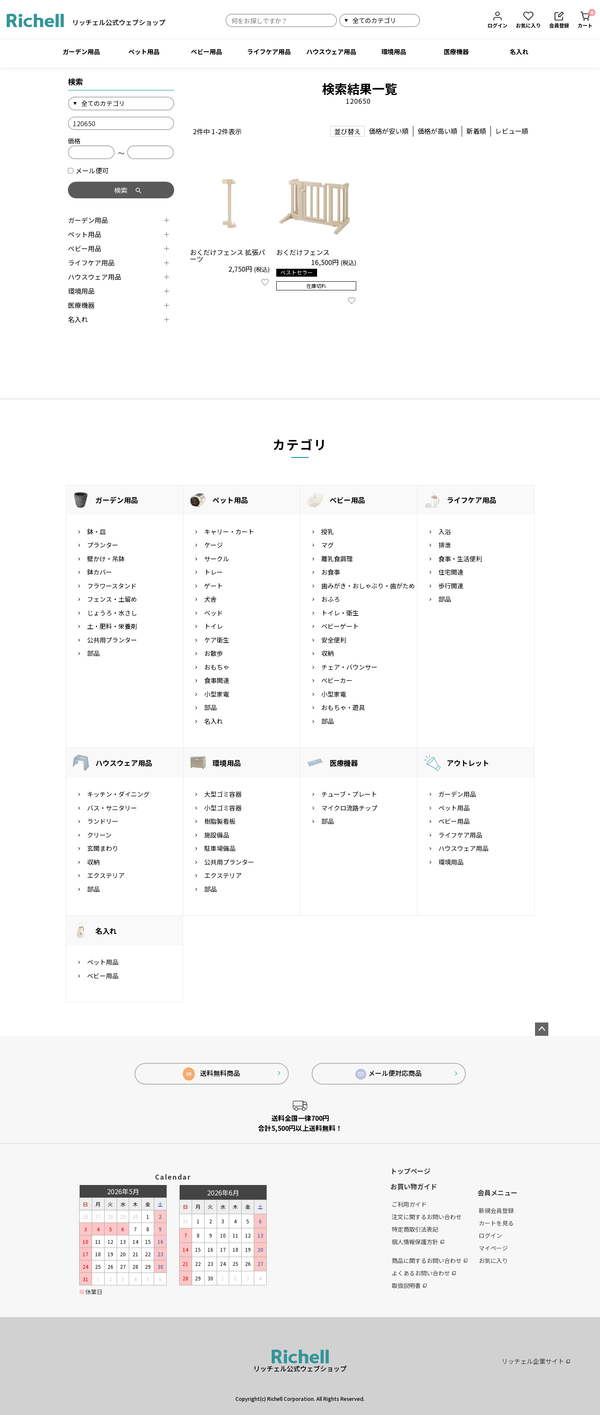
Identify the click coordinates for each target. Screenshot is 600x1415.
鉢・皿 (96, 531)
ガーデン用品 (81, 51)
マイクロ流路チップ (349, 807)
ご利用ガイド (409, 1204)
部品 (93, 653)
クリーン (99, 834)
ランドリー (102, 821)
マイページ (493, 1248)
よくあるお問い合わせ (424, 1273)
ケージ (213, 544)
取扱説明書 (409, 1285)
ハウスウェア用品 (331, 51)
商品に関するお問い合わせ (430, 1260)
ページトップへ (541, 1029)
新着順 (476, 131)
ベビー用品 (206, 51)
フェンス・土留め (112, 599)
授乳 (327, 531)
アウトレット (468, 763)
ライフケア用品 (269, 51)
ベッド (213, 612)
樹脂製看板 (219, 821)
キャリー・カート (229, 531)
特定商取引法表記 (415, 1229)
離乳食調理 (336, 558)
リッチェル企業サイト (536, 1361)
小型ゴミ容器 (223, 807)
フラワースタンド (112, 585)
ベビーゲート (340, 626)
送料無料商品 (211, 1074)
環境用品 (393, 51)
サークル (216, 558)
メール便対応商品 (388, 1074)
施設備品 (216, 834)
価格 (74, 140)
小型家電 (216, 694)
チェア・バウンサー (349, 666)
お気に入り (493, 1260)
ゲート (213, 585)
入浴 (444, 531)
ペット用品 (144, 51)
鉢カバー (99, 572)
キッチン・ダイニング (118, 794)
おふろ (330, 599)
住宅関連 (450, 572)
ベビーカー (336, 680)
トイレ (213, 626)
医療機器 (456, 51)
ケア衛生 (216, 639)
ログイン (490, 1235)
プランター (102, 544)
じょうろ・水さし (112, 612)
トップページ (410, 1171)
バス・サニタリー (112, 807)
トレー (213, 572)
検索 (429, 20)
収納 (327, 653)
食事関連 (216, 680)
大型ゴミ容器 (223, 794)
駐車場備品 (219, 848)
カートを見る (496, 1223)
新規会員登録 (496, 1210)
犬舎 (210, 599)
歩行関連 (450, 585)
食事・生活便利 (460, 558)
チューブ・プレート (349, 794)
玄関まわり (102, 848)
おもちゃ (216, 666)
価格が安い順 (389, 131)
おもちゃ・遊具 (343, 707)
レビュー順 (511, 131)
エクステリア (106, 875)
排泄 (444, 544)
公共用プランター (112, 639)
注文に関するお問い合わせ (427, 1216)
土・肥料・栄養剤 (112, 626)
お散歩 (213, 653)
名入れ (519, 51)
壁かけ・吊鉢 (106, 558)
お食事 (330, 572)
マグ (327, 544)
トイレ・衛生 (340, 612)
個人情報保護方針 (418, 1242)
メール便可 (88, 170)
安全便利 (333, 639)
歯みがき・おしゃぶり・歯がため (368, 585)
